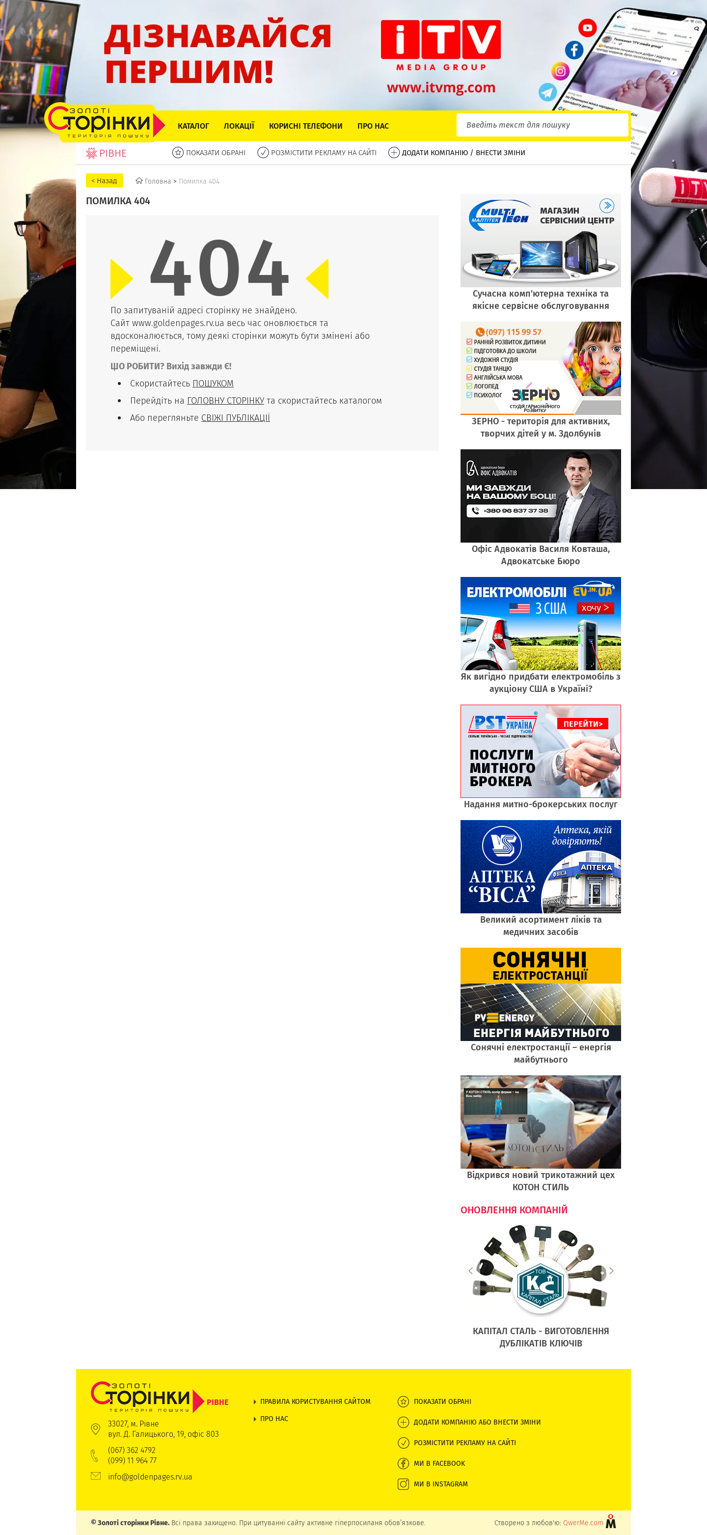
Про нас (373, 126)
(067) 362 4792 (132, 1450)
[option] (541, 1291)
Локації (239, 126)
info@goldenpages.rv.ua (150, 1476)
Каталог (193, 126)
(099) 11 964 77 (132, 1460)
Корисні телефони (306, 126)
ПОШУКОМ (213, 383)
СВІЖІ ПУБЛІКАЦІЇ (235, 417)
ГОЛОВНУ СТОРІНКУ (225, 400)
